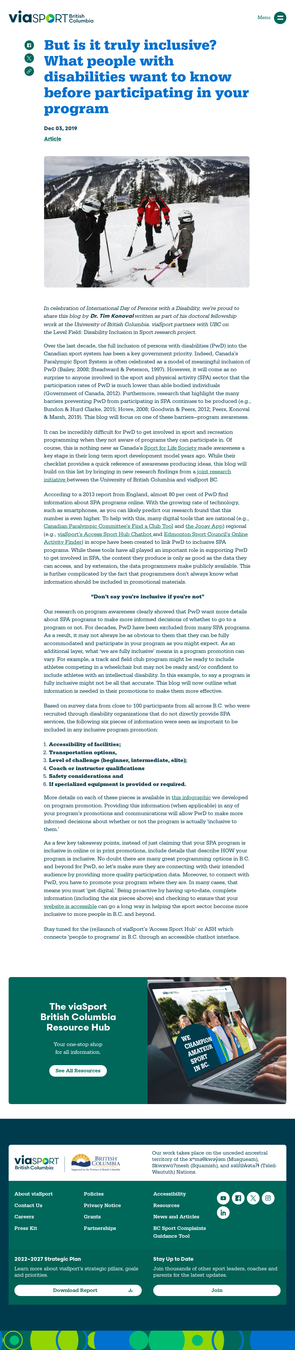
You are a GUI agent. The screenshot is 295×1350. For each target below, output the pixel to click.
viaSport (51, 16)
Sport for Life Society (171, 448)
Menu (272, 18)
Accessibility (169, 1194)
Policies (94, 1194)
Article (52, 139)
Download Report (93, 1290)
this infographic (191, 797)
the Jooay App (204, 526)
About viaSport (33, 1194)
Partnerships (100, 1228)
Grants (92, 1216)
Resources (166, 1205)
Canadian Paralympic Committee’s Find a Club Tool (108, 526)
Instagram (268, 1198)
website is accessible (70, 906)
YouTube (223, 1198)
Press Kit (25, 1228)
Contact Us (28, 1205)
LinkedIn (223, 1212)
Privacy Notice (102, 1205)
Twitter (253, 1198)
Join (216, 1290)
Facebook (238, 1198)
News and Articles (176, 1216)
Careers (24, 1216)
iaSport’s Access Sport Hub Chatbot (106, 534)
